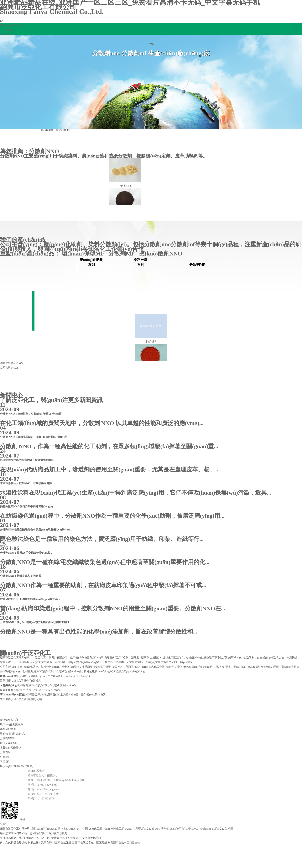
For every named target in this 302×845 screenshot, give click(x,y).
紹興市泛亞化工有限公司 (52, 9)
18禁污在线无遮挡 (63, 842)
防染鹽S (5, 761)
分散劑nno (157, 244)
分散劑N (5, 752)
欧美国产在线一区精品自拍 (124, 842)
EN (2, 20)
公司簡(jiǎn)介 (8, 30)
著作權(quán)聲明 (171, 828)
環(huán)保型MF (85, 253)
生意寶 (137, 828)
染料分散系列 (8, 729)
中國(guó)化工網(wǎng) (96, 828)
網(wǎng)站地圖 (223, 828)
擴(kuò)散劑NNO (162, 253)
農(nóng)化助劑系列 (11, 724)
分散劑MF (123, 253)
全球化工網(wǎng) (121, 828)
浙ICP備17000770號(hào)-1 (197, 828)
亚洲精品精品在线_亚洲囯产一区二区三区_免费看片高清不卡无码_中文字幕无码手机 (50, 838)
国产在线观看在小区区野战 (91, 842)
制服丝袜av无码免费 (40, 842)
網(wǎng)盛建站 (150, 828)
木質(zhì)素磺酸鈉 (10, 747)
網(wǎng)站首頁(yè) (11, 25)
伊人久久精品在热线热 (13, 842)
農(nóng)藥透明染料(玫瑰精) (16, 766)
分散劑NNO (44, 151)
